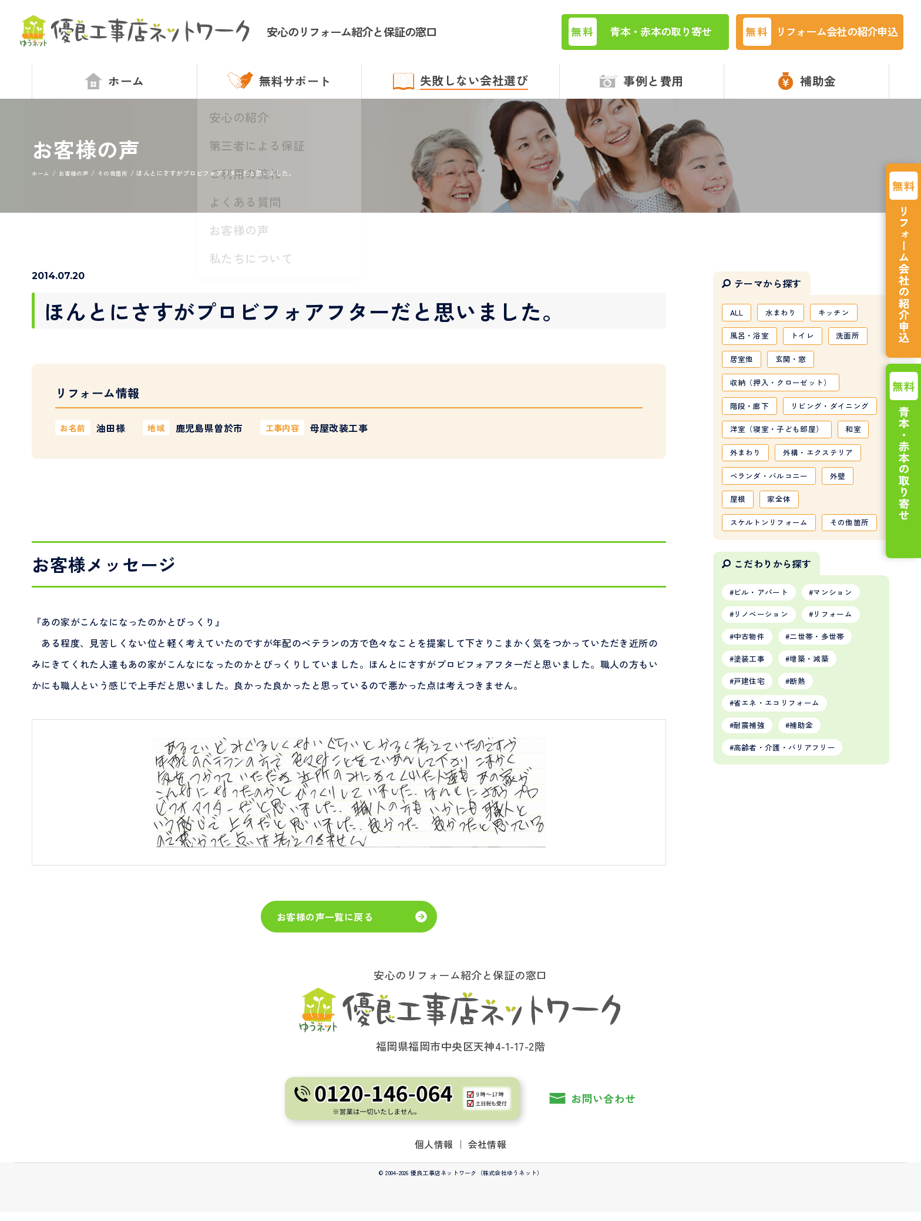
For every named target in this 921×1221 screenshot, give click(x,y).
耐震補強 (752, 841)
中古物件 (752, 744)
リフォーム (843, 720)
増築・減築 (818, 768)
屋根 (739, 575)
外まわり (788, 499)
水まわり (786, 322)
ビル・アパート (764, 696)
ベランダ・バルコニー (773, 549)
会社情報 (487, 1152)
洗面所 (857, 347)
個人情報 (434, 1152)
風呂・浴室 (752, 347)
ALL (738, 322)
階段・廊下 (752, 423)
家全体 (783, 575)
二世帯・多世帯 (826, 744)
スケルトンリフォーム (773, 599)
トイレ (809, 347)
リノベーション (764, 720)
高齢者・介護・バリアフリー (790, 865)
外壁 (847, 549)
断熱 (805, 793)
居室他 (743, 372)
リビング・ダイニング (773, 448)
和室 (739, 499)
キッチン (843, 322)
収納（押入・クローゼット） (786, 398)
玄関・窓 (796, 372)
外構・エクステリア (768, 524)
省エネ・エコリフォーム (781, 817)
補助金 (809, 841)
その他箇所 (752, 624)
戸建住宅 (752, 793)
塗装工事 (752, 768)
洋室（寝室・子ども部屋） (781, 473)
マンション (843, 696)
